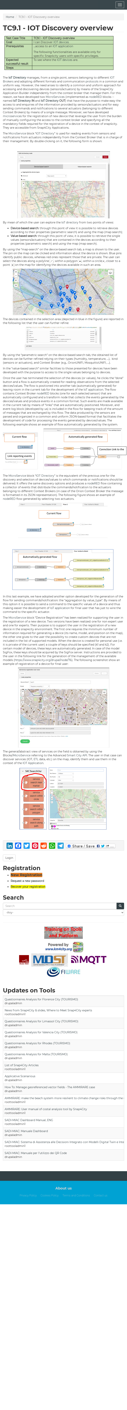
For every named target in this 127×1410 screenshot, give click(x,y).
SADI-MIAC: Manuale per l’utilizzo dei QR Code (36, 1153)
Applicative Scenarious (20, 1076)
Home (10, 17)
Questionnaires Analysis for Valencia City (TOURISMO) (41, 1032)
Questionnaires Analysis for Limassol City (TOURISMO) (41, 1021)
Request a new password (27, 881)
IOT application (63, 46)
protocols (92, 81)
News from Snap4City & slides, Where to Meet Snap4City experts (48, 1010)
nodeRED (95, 97)
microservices (12, 116)
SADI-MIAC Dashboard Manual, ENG (29, 1120)
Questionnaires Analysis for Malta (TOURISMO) (36, 1054)
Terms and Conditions (76, 1195)
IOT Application (33, 763)
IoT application (93, 389)
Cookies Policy (49, 1195)
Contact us (100, 1195)
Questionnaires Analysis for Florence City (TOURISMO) (41, 999)
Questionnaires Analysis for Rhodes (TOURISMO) (37, 1043)
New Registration (26, 875)
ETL (36, 759)
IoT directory (69, 222)
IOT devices (61, 42)
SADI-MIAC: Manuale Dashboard (26, 1131)
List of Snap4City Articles (22, 1065)
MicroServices (55, 97)
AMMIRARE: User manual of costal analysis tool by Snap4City (46, 1109)
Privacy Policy (28, 1195)
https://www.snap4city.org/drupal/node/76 (43, 660)
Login (9, 858)
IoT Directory (17, 77)
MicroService (17, 133)
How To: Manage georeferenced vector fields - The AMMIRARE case (50, 1087)
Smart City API (77, 755)
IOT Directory (45, 133)
